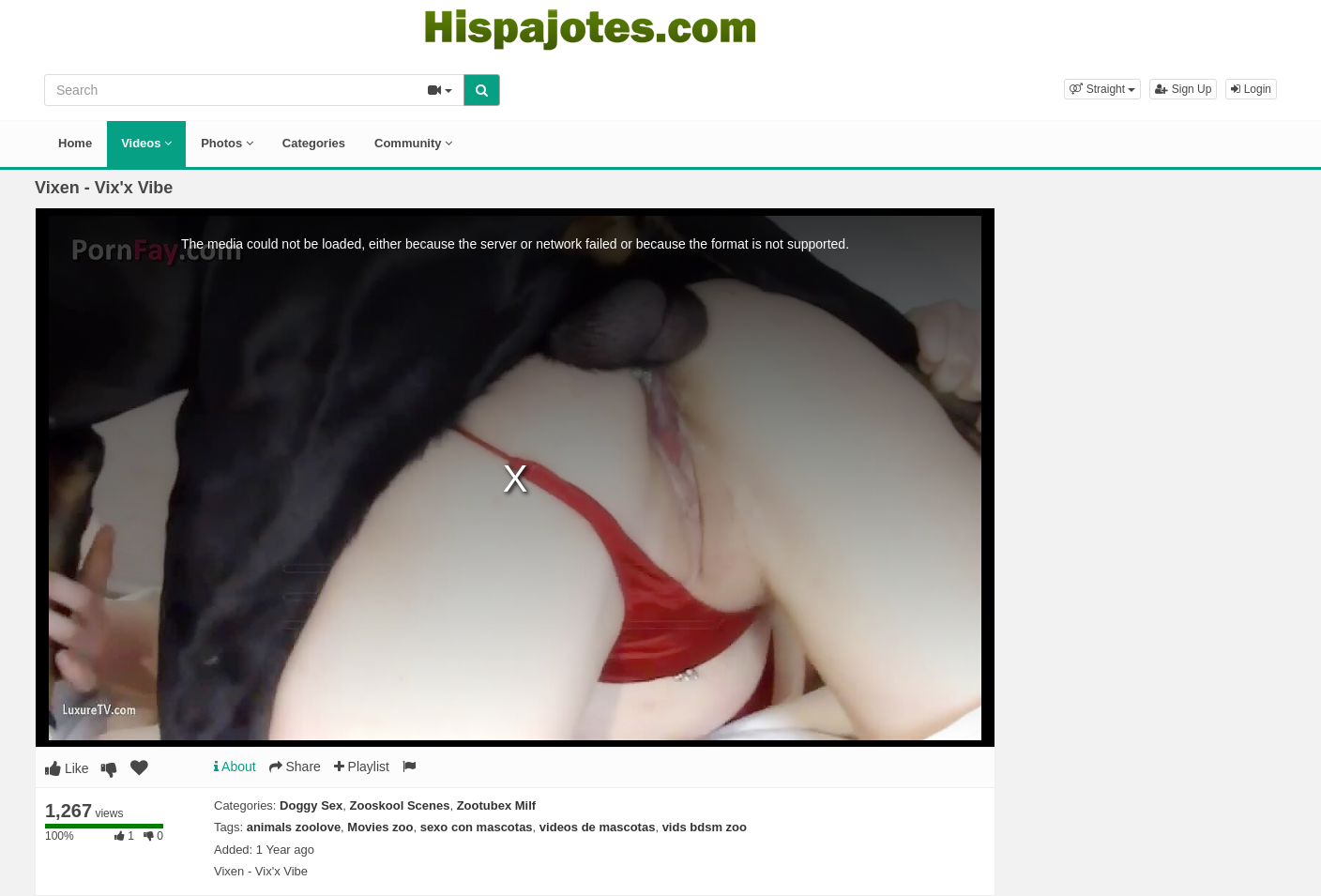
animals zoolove (294, 827)
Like (67, 768)
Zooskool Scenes (400, 805)
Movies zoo (380, 827)
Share (295, 766)
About (235, 766)
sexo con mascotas (476, 827)
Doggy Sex (311, 805)
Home (75, 143)
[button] (1102, 89)
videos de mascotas (597, 827)
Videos (146, 143)
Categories (313, 143)
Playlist (361, 766)
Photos (227, 143)
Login (1251, 89)
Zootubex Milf (497, 805)
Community (413, 143)
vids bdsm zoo (704, 827)
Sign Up (1183, 89)
